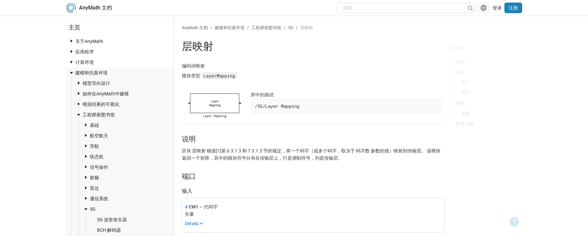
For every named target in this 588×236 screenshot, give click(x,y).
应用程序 (81, 51)
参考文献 (465, 123)
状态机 (93, 156)
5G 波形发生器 (108, 219)
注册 (513, 7)
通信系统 (95, 198)
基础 (91, 125)
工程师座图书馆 (95, 114)
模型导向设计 (93, 83)
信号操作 (95, 167)
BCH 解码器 (105, 230)
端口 (460, 71)
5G (89, 209)
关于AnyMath (86, 41)
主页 (74, 27)
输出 (465, 92)
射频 (91, 177)
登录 (497, 7)
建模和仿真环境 (88, 72)
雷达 (91, 188)
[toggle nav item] (71, 41)
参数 (460, 103)
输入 (465, 82)
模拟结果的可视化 (97, 104)
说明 (460, 61)
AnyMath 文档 (195, 27)
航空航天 (95, 135)
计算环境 (81, 62)
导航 (91, 146)
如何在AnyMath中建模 (102, 93)
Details (192, 223)
